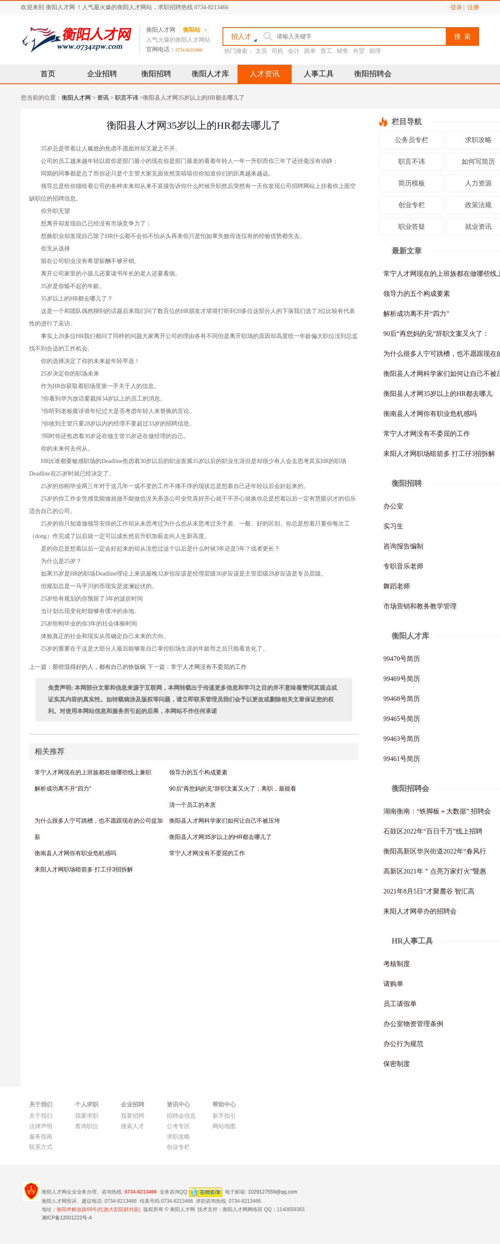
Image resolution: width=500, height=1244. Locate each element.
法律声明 (40, 1126)
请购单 (393, 983)
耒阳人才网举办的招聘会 (420, 911)
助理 (375, 51)
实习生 (393, 526)
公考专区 (178, 1126)
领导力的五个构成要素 (198, 772)
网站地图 (224, 1126)
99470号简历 (401, 658)
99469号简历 (401, 678)
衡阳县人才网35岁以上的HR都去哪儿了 (220, 837)
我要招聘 (132, 1116)
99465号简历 (401, 718)
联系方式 (40, 1147)
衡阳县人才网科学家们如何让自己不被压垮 (224, 820)
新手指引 (224, 1116)
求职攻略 (178, 1137)
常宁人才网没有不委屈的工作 (209, 667)
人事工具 (319, 74)
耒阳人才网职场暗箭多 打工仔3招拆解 (84, 869)
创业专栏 (411, 204)
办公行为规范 (403, 1043)
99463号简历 (401, 738)
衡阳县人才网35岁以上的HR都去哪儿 (437, 393)
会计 (294, 51)
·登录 (455, 7)
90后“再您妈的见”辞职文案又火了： (436, 333)
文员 (261, 51)
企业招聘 (102, 74)
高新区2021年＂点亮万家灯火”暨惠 (434, 871)
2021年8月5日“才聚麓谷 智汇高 (429, 891)
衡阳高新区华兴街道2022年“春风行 (434, 851)
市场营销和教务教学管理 (420, 606)
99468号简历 (401, 698)
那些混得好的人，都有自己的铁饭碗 (99, 667)
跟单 (310, 51)
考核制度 (396, 963)
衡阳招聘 (156, 74)
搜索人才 (132, 1126)
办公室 (393, 506)
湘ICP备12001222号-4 (67, 1218)
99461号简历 (401, 758)
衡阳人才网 (76, 98)
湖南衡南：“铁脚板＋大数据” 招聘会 (437, 811)
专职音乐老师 (403, 566)
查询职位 (86, 1126)
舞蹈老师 (396, 586)
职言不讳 (126, 98)
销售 (342, 51)
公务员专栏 (411, 139)
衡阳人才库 (210, 74)
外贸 (359, 51)
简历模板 (411, 183)
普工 (326, 51)
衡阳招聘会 (373, 74)
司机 (277, 51)
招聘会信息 (181, 1116)
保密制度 (396, 1063)
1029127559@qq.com (272, 1191)
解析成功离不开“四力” (63, 788)
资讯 (103, 98)
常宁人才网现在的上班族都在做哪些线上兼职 (93, 772)
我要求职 (86, 1116)
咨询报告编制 (403, 546)
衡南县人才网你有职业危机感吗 (75, 853)
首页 (47, 74)
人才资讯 (265, 74)
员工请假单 (400, 1003)
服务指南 (40, 1137)
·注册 (473, 7)
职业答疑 (411, 226)
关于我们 (40, 1116)
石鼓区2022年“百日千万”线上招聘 (432, 831)
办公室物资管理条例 (413, 1023)
